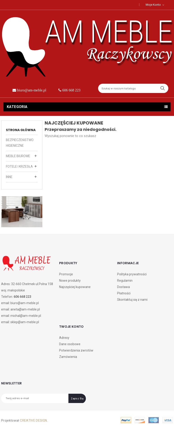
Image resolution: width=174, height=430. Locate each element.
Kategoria (17, 107)
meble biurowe (18, 156)
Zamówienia (68, 357)
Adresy (64, 338)
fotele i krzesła (19, 166)
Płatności (123, 293)
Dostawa (123, 287)
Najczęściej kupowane (75, 287)
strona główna (21, 130)
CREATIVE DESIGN (33, 420)
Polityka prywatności (132, 274)
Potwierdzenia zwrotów (76, 350)
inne (9, 177)
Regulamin (125, 280)
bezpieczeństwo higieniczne (20, 142)
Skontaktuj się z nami (132, 299)
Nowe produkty (70, 280)
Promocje (66, 274)
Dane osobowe (69, 344)
